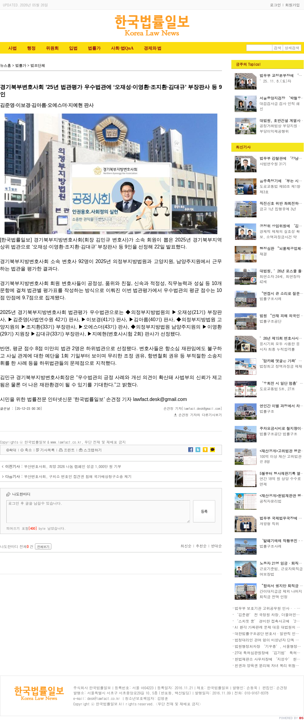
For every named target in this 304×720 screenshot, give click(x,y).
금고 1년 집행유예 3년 (278, 208)
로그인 (275, 4)
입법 (73, 48)
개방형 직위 (269, 523)
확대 (12, 449)
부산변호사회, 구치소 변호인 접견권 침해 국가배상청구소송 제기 (78, 476)
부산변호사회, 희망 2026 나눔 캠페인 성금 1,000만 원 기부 (72, 466)
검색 (277, 47)
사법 (12, 48)
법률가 (94, 48)
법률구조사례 (271, 298)
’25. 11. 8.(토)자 (275, 80)
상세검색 (292, 47)
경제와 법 (152, 48)
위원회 (52, 48)
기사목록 (47, 449)
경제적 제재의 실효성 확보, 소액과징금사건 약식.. (280, 237)
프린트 (69, 449)
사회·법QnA (122, 48)
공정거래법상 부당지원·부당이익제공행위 (280, 128)
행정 (31, 48)
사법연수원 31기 (273, 163)
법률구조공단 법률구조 (278, 433)
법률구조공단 (271, 321)
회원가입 (292, 4)
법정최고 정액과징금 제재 (281, 366)
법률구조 (267, 411)
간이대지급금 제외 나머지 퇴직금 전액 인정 (281, 593)
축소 (28, 449)
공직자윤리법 (271, 501)
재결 (263, 253)
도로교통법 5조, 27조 (277, 388)
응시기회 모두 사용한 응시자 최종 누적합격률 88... (280, 349)
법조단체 (37, 65)
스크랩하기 (93, 449)
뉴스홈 (5, 65)
